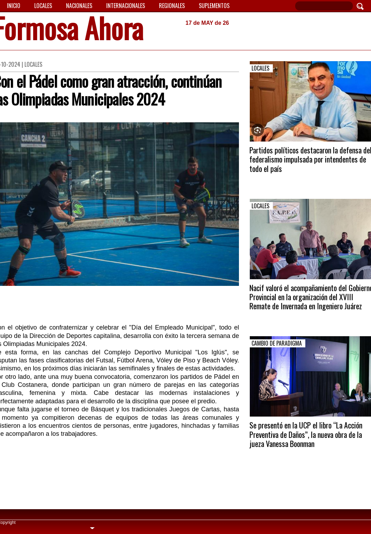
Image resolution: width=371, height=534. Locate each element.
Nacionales (79, 5)
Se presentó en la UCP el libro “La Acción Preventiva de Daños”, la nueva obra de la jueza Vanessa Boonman (305, 434)
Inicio (13, 5)
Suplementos (214, 5)
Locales (43, 5)
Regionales (172, 5)
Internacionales (125, 5)
